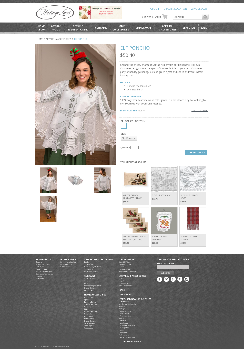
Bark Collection (65, 267)
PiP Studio (123, 332)
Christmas (123, 318)
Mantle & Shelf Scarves (44, 271)
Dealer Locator (175, 8)
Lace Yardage (89, 290)
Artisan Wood (68, 259)
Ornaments (40, 276)
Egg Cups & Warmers (126, 269)
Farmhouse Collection (68, 262)
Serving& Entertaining (78, 27)
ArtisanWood (56, 27)
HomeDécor (41, 27)
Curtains (101, 27)
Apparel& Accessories (167, 27)
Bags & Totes (124, 281)
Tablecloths (88, 328)
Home (40, 38)
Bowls (86, 262)
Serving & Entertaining (98, 259)
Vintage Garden (125, 311)
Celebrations (124, 335)
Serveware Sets (89, 269)
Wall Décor (40, 267)
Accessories (88, 297)
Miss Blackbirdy (125, 316)
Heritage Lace (124, 328)
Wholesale (199, 8)
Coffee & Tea (88, 264)
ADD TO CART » (196, 152)
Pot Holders (88, 316)
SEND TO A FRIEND (199, 110)
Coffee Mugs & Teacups (127, 271)
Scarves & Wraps (125, 283)
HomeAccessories (121, 27)
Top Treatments (90, 278)
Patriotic (122, 321)
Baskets (39, 262)
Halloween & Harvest (127, 325)
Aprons (86, 300)
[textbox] (187, 17)
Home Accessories (95, 294)
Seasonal (189, 27)
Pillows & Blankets (43, 264)
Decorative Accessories (44, 274)
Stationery (40, 279)
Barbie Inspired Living (127, 337)
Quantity (125, 147)
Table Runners (89, 323)
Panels (86, 283)
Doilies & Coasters (90, 302)
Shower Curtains (42, 269)
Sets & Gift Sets (124, 262)
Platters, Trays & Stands (92, 267)
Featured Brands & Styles (135, 299)
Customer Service (130, 341)
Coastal (122, 306)
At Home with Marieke (127, 304)
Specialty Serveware (91, 271)
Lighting (87, 307)
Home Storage (89, 319)
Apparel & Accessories (59, 38)
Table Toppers (89, 326)
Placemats (88, 314)
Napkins (87, 309)
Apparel (122, 278)
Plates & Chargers (125, 264)
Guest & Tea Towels (91, 304)
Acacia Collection (66, 264)
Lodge (121, 330)
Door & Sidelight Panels (92, 285)
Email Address (165, 263)
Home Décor (43, 259)
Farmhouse (123, 323)
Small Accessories (126, 285)
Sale (204, 27)
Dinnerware (143, 27)
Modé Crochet (124, 313)
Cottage (122, 309)
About (154, 8)
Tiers (86, 281)
